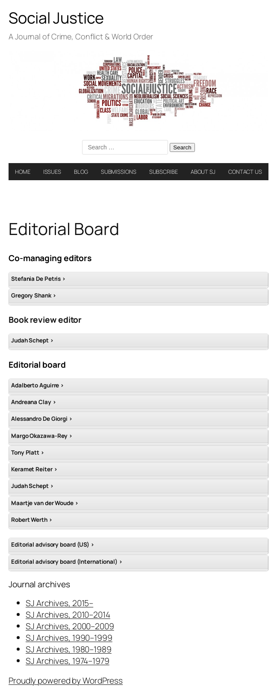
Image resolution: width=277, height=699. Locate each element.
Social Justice (56, 17)
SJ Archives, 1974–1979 (67, 660)
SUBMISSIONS (118, 171)
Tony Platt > (27, 452)
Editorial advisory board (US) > (52, 544)
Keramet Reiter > (34, 469)
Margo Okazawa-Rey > (42, 436)
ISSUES (52, 171)
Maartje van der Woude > (45, 503)
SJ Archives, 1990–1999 (69, 637)
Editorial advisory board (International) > (67, 561)
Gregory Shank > (33, 295)
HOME (22, 171)
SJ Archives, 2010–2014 (68, 614)
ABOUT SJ (203, 171)
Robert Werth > (32, 520)
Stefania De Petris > (38, 279)
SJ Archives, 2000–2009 (70, 626)
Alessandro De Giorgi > (42, 418)
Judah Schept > (32, 340)
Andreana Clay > (33, 402)
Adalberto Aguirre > (37, 385)
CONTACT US (245, 171)
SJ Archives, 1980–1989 (69, 649)
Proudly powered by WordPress (66, 680)
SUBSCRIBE (163, 171)
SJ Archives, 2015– (59, 603)
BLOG (81, 171)
